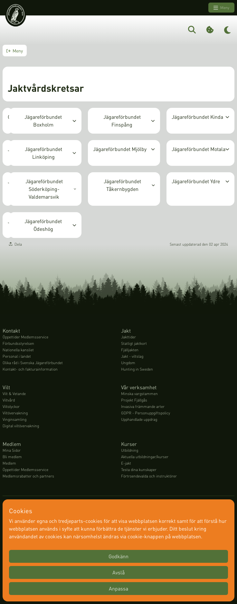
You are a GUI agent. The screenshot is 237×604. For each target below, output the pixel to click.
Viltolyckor (11, 406)
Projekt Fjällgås (134, 400)
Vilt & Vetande (14, 393)
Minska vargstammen (139, 393)
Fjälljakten (129, 349)
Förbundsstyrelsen (18, 343)
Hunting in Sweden (137, 369)
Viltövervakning (15, 413)
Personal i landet (17, 356)
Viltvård (9, 400)
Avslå (118, 572)
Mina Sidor (12, 450)
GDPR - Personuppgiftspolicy (145, 413)
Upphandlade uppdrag (139, 419)
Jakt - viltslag (132, 356)
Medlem (9, 463)
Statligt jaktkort (134, 343)
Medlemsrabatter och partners (28, 476)
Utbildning (129, 450)
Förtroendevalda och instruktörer (149, 476)
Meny (221, 7)
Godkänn (118, 556)
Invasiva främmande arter (143, 406)
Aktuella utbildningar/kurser (144, 456)
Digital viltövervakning (21, 425)
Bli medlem (12, 456)
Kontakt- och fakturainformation (30, 369)
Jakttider (128, 337)
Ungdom (128, 362)
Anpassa (118, 588)
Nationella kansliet (18, 349)
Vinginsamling (14, 419)
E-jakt (126, 463)
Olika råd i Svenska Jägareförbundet (33, 362)
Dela (15, 244)
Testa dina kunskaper (138, 469)
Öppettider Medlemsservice (25, 337)
